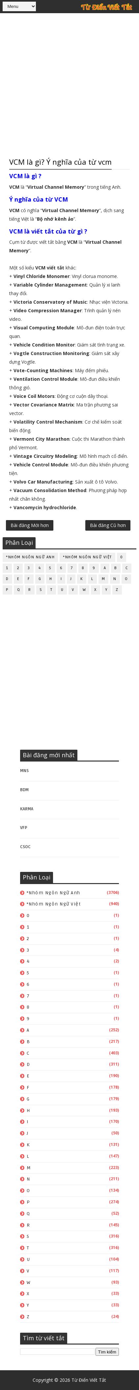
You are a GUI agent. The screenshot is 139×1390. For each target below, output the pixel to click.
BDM (24, 789)
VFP (23, 827)
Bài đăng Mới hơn (30, 525)
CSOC (25, 846)
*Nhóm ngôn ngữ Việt (87, 557)
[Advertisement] (69, 84)
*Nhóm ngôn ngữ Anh (30, 557)
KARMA (26, 809)
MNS (24, 770)
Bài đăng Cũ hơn (108, 525)
